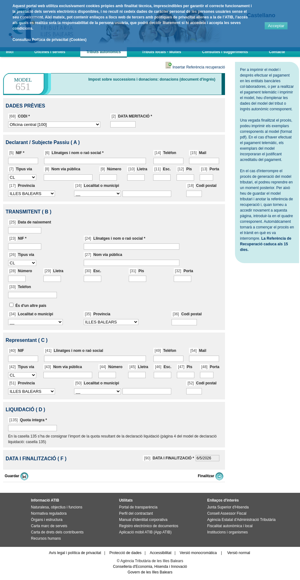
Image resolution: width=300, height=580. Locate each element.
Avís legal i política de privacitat (75, 553)
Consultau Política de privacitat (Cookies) (49, 40)
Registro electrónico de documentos (148, 526)
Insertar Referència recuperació (195, 67)
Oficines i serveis (49, 52)
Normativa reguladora (49, 513)
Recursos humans (46, 538)
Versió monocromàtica (198, 553)
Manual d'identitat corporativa (143, 520)
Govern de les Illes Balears (150, 572)
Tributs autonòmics (103, 52)
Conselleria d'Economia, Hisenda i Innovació (150, 566)
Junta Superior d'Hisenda (228, 507)
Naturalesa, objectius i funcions (56, 507)
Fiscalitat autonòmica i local (229, 526)
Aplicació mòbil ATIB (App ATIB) (145, 532)
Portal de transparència (138, 507)
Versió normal (238, 553)
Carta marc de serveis (49, 526)
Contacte (277, 52)
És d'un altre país (30, 305)
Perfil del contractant (136, 513)
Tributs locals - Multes (161, 52)
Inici (9, 52)
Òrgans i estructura (46, 520)
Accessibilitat (160, 553)
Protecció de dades (125, 553)
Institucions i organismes (227, 532)
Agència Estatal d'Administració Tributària (241, 520)
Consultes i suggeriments (225, 52)
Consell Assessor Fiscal (226, 513)
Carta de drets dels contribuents (57, 532)
